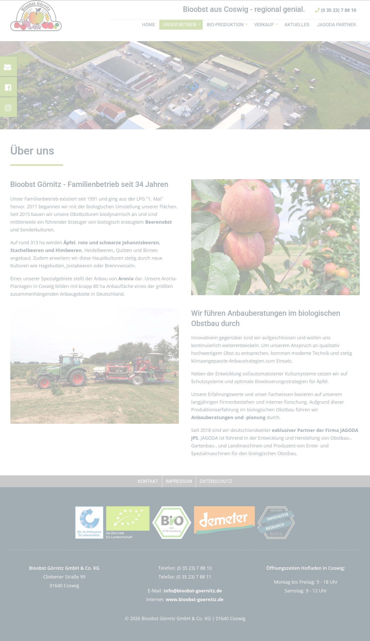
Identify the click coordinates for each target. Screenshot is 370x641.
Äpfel (69, 242)
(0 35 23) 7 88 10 (335, 17)
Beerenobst (158, 222)
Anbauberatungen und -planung (228, 417)
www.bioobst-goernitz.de (195, 599)
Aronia (126, 278)
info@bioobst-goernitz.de (193, 591)
